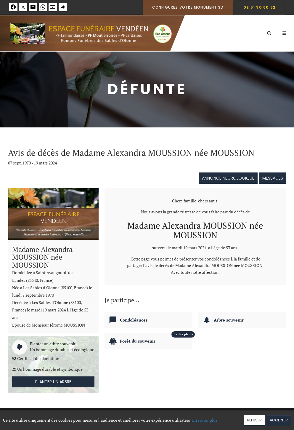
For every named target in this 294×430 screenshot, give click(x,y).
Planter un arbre (53, 382)
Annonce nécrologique (228, 178)
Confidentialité (144, 417)
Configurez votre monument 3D (188, 7)
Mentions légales (194, 417)
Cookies (168, 417)
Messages (272, 178)
